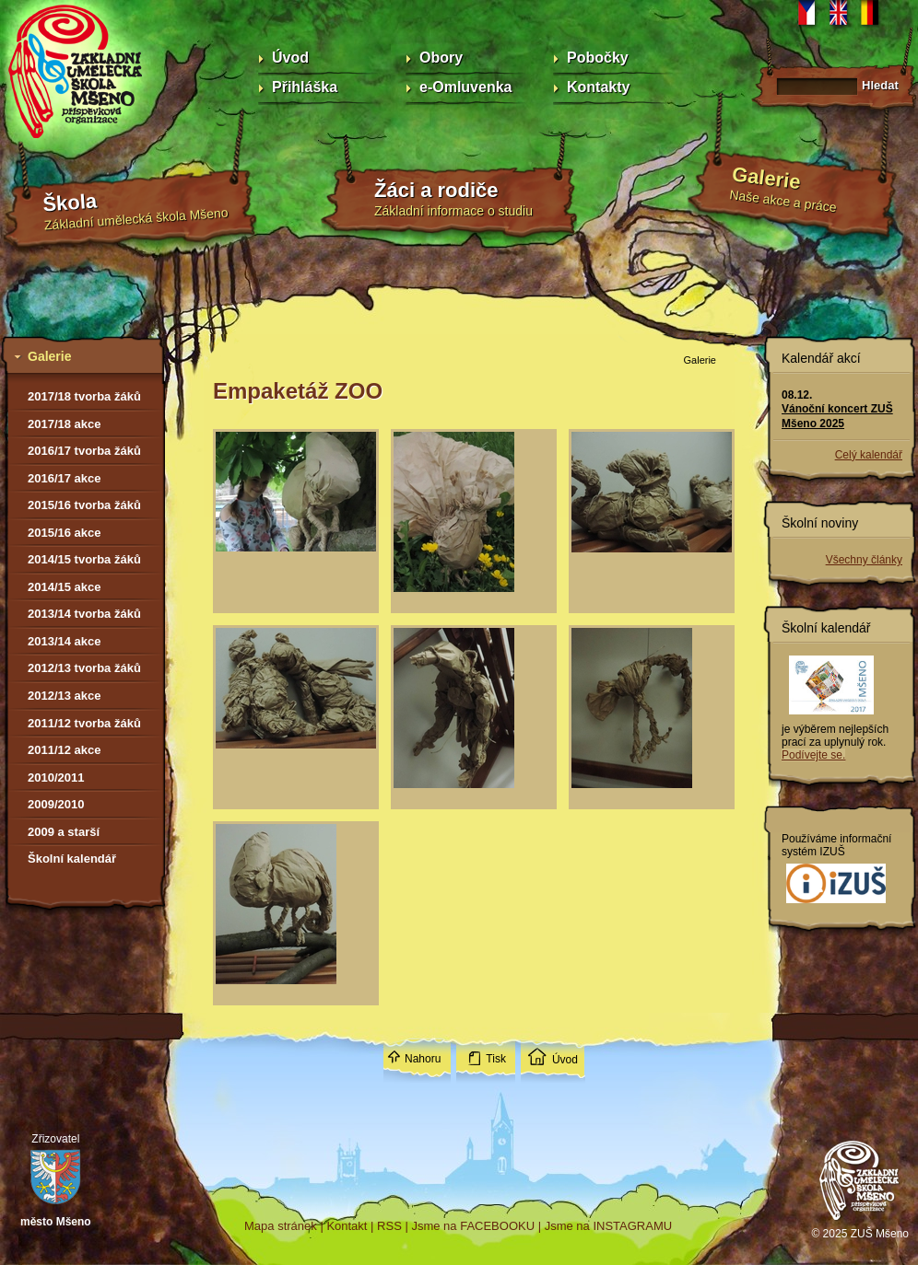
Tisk (496, 1058)
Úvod (290, 57)
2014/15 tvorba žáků (84, 559)
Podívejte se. (813, 755)
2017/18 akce (64, 424)
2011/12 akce (64, 750)
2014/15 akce (64, 587)
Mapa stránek (280, 1226)
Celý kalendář (868, 454)
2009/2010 (56, 804)
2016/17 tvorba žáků (84, 451)
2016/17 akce (64, 478)
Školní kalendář (72, 858)
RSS (389, 1226)
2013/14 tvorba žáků (84, 614)
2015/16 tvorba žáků (84, 505)
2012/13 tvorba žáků (84, 668)
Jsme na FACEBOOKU (473, 1226)
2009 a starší (64, 832)
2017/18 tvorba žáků (84, 396)
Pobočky (598, 57)
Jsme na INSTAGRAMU (608, 1226)
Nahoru (423, 1058)
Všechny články (864, 559)
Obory (441, 57)
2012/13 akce (64, 695)
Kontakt (346, 1226)
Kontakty (598, 87)
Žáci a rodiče (436, 190)
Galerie (766, 177)
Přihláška (304, 87)
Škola (70, 203)
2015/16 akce (64, 533)
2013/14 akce (64, 641)
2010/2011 (56, 777)
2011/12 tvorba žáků (84, 723)
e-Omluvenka (465, 87)
